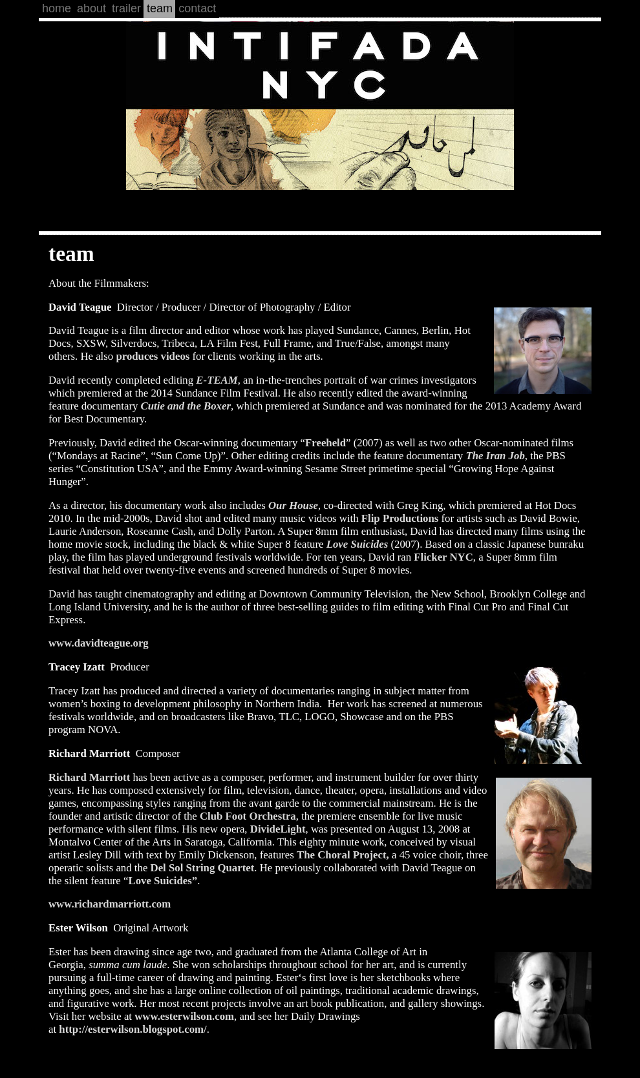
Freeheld (325, 443)
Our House (293, 505)
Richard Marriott (89, 777)
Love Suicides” (162, 881)
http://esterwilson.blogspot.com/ (132, 1029)
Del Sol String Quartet (203, 868)
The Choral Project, (344, 855)
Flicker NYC (443, 557)
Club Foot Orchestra (248, 816)
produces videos (152, 356)
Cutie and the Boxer (186, 406)
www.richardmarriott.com (109, 904)
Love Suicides (357, 544)
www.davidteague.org (98, 643)
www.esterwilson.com (184, 1016)
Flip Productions (400, 518)
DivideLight (278, 829)
